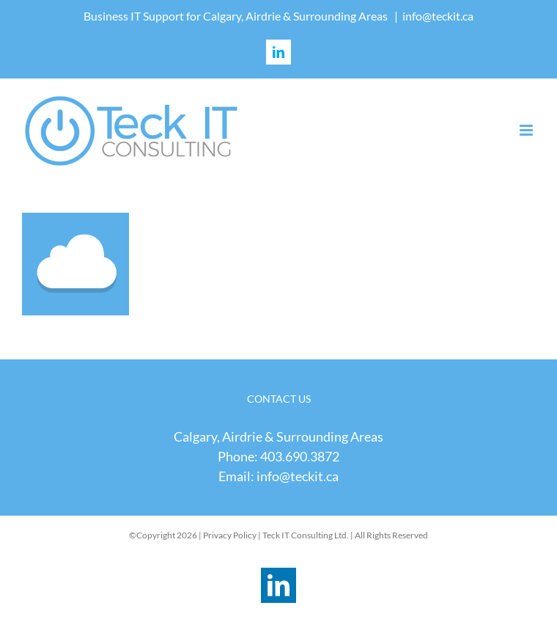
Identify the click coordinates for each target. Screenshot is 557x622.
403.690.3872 (299, 456)
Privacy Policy (230, 535)
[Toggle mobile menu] (527, 130)
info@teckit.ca (437, 16)
